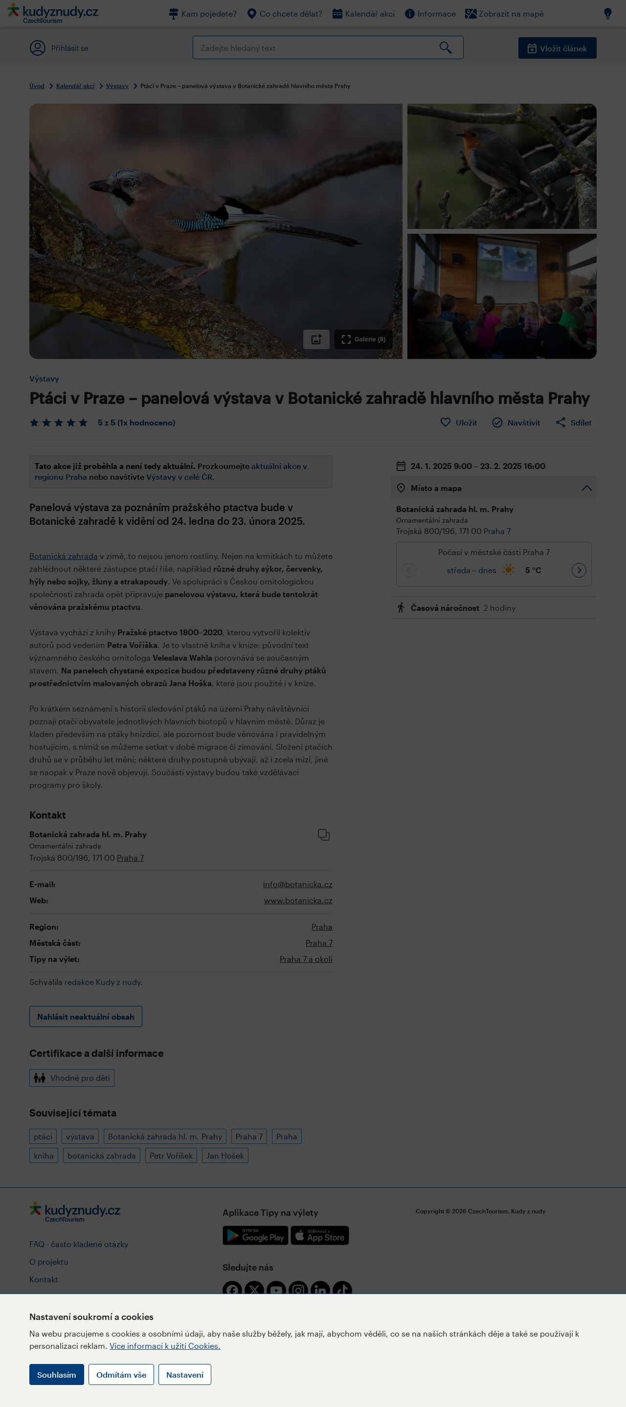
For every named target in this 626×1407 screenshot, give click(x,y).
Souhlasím (56, 1374)
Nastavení (184, 1374)
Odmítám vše (121, 1374)
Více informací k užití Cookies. (165, 1345)
